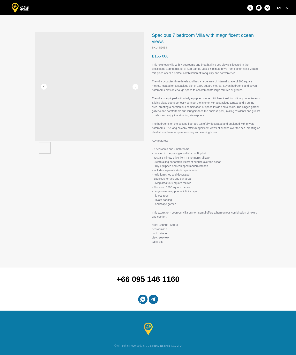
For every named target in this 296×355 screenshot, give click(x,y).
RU (286, 7)
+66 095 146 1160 (148, 279)
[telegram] (267, 8)
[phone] (250, 8)
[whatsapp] (259, 8)
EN (279, 7)
